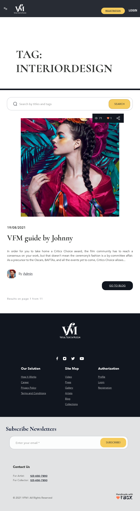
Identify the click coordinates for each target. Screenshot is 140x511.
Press (68, 382)
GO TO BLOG (117, 285)
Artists (68, 393)
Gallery (69, 388)
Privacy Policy (28, 388)
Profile (101, 377)
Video (68, 377)
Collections (71, 404)
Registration (113, 10)
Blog (67, 398)
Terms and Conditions (33, 393)
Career (25, 382)
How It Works (28, 377)
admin (28, 274)
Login (133, 10)
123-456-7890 (38, 476)
